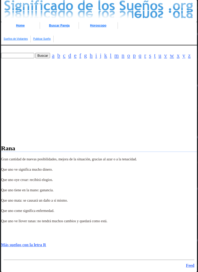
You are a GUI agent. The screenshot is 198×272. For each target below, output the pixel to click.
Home (20, 25)
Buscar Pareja (59, 25)
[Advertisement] (99, 109)
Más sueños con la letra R (23, 245)
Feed (190, 265)
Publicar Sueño (42, 38)
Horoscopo (98, 25)
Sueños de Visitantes (16, 38)
